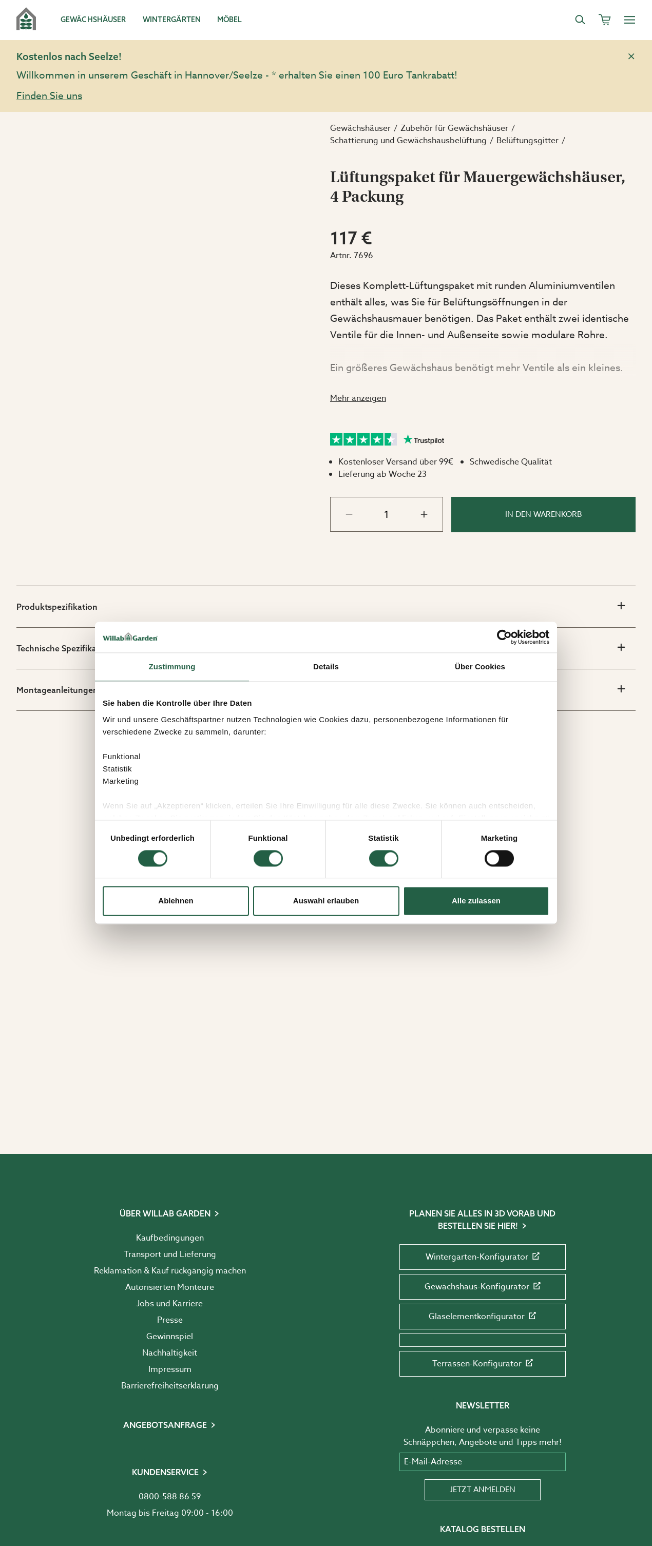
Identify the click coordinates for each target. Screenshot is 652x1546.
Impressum (169, 1369)
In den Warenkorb (543, 514)
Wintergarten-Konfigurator (483, 1257)
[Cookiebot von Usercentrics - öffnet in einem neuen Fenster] (504, 637)
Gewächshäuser (360, 128)
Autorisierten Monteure (169, 1287)
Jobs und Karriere (170, 1304)
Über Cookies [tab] (480, 666)
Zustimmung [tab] (172, 666)
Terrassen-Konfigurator (482, 1364)
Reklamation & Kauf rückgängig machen (170, 1271)
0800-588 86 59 (170, 1497)
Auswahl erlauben (326, 901)
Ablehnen (175, 901)
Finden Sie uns (49, 95)
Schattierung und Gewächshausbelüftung (408, 140)
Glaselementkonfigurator (482, 1316)
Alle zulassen (476, 901)
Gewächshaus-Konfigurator (483, 1287)
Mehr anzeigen (358, 398)
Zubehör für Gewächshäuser (454, 128)
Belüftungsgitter (527, 140)
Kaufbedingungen (170, 1238)
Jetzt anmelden (482, 1489)
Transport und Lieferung (170, 1254)
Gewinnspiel (169, 1336)
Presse (170, 1320)
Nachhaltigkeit (169, 1353)
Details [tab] (326, 666)
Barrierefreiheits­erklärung (170, 1386)
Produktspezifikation (320, 606)
